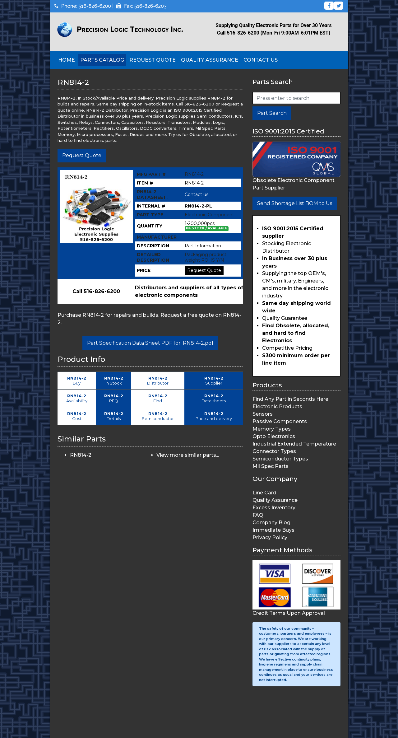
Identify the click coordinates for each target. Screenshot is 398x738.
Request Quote (152, 60)
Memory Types (271, 429)
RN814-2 (80, 455)
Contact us (196, 194)
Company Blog (271, 522)
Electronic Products (277, 406)
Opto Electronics (273, 436)
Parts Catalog (102, 60)
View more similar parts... (187, 455)
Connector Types (274, 451)
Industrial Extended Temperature (294, 444)
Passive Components (279, 421)
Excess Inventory (273, 508)
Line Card (264, 493)
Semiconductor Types (280, 459)
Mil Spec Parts (270, 466)
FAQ (257, 515)
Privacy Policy (269, 537)
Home (66, 60)
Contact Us (260, 60)
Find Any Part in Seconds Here (290, 399)
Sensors (262, 414)
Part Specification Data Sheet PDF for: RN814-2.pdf (150, 343)
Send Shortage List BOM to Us (294, 203)
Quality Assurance (209, 60)
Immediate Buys (273, 530)
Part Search (272, 113)
